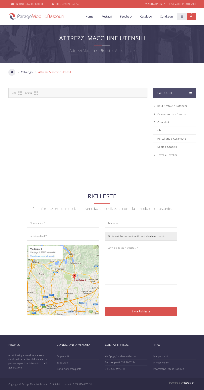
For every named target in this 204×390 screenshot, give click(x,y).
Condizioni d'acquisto (69, 369)
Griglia (31, 93)
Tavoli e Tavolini (167, 155)
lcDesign (189, 382)
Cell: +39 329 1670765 (65, 4)
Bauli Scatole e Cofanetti (172, 106)
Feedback (126, 16)
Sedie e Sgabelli (167, 147)
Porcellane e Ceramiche (171, 138)
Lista (17, 93)
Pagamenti (63, 356)
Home (89, 16)
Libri (159, 130)
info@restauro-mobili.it (28, 4)
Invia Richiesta (141, 311)
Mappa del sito (161, 356)
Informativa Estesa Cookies (168, 369)
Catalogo (146, 16)
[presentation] (135, 296)
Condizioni (166, 16)
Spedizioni (63, 362)
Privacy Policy (161, 362)
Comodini (163, 122)
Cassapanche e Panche (171, 114)
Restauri (106, 16)
